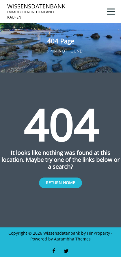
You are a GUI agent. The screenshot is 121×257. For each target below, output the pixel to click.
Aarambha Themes (72, 239)
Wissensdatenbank (36, 6)
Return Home (60, 182)
